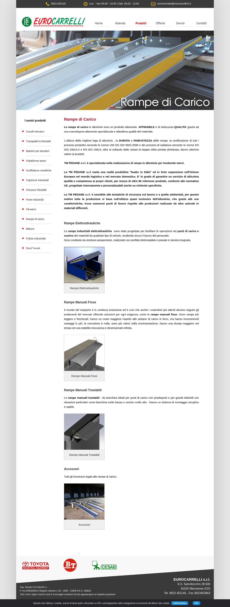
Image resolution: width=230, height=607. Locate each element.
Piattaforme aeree (36, 160)
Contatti (201, 23)
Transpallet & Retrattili (38, 141)
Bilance (30, 228)
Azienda (120, 23)
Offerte (160, 23)
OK (196, 603)
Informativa (179, 603)
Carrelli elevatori (35, 131)
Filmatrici (31, 209)
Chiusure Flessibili (36, 189)
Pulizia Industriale (36, 238)
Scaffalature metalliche (38, 170)
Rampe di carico (35, 219)
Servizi (180, 23)
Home (99, 23)
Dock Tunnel (33, 248)
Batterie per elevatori (37, 151)
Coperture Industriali (37, 180)
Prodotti (140, 23)
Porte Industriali (34, 199)
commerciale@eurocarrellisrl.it (173, 3)
